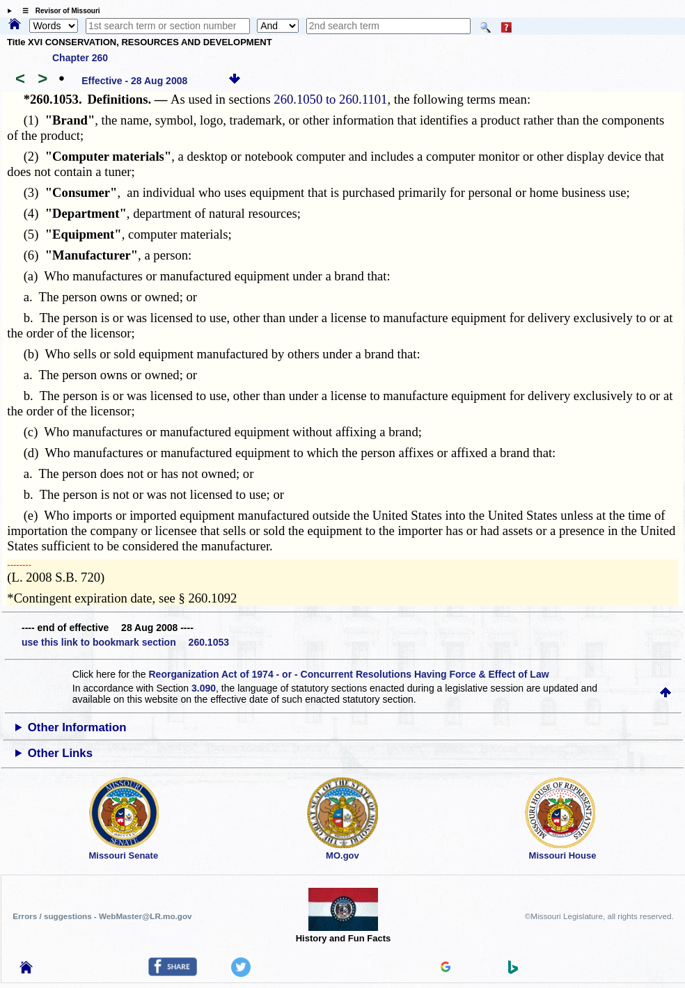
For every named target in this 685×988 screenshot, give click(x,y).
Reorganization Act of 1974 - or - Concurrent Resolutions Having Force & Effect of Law (348, 674)
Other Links (60, 753)
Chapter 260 (80, 57)
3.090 (203, 688)
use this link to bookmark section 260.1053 (125, 642)
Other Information (77, 727)
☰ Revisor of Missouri (57, 11)
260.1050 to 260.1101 (330, 99)
